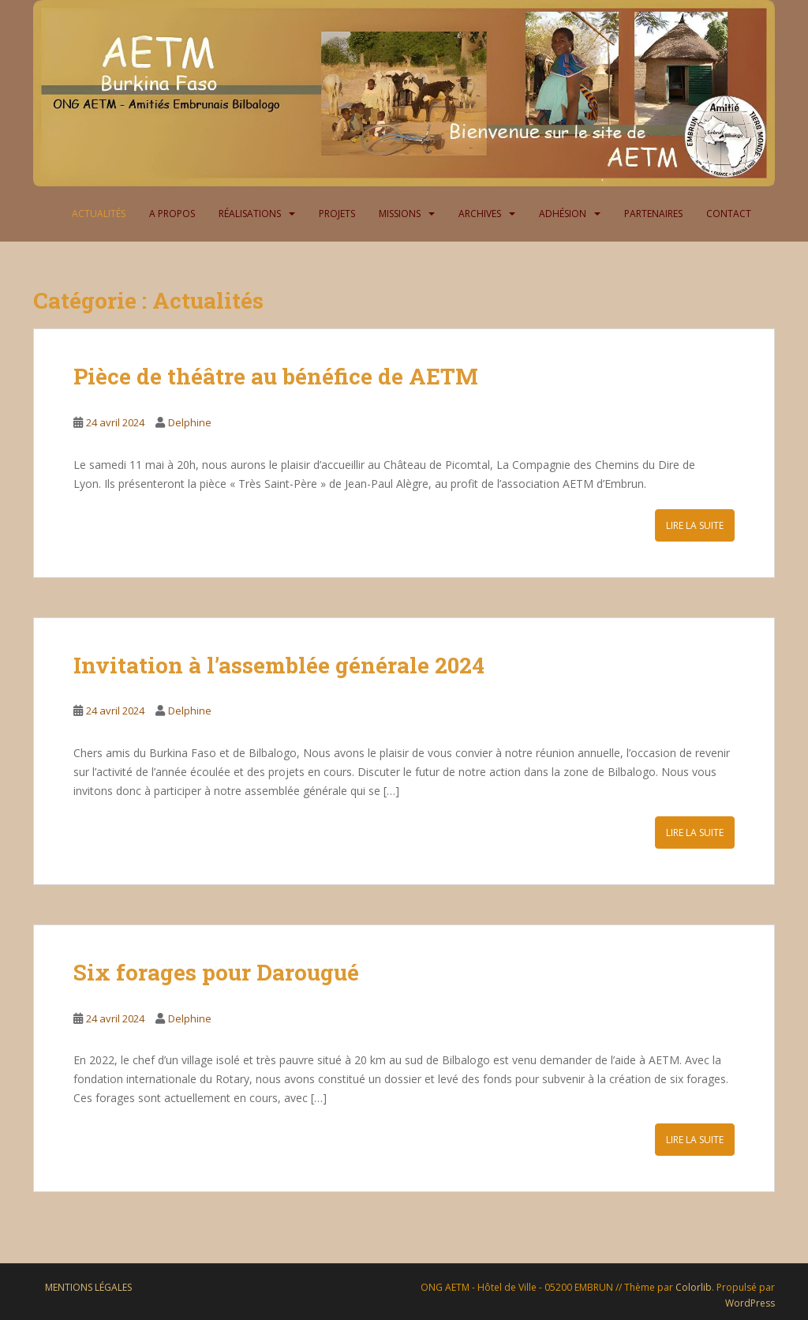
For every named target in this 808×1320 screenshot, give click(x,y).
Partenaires (653, 213)
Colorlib (693, 1287)
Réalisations (250, 213)
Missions (400, 213)
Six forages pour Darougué (216, 972)
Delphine (189, 422)
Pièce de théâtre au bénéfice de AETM (278, 376)
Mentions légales (88, 1287)
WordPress (750, 1303)
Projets (337, 213)
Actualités (98, 213)
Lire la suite (695, 525)
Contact (728, 213)
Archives (479, 213)
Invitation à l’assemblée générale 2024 (278, 665)
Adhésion (562, 213)
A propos (172, 213)
